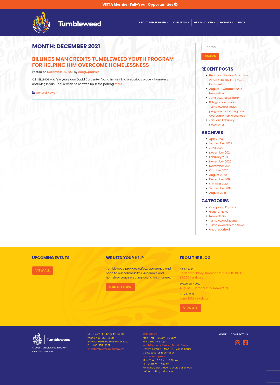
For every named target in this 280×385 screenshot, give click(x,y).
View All (42, 270)
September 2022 (220, 143)
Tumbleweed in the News (227, 225)
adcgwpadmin (88, 72)
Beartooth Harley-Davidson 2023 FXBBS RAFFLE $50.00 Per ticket (228, 79)
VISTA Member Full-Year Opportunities (140, 4)
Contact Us (239, 334)
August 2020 (218, 175)
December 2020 (220, 161)
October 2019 (218, 184)
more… (119, 84)
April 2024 (216, 139)
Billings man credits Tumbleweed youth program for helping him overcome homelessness (103, 62)
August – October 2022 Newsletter (204, 288)
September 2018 (220, 188)
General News (45, 93)
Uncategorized (219, 229)
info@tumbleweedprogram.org (106, 349)
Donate (226, 22)
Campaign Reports (222, 207)
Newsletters (217, 216)
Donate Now (120, 287)
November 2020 (220, 166)
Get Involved (204, 22)
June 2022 (216, 148)
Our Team (180, 22)
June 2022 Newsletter (224, 98)
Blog (242, 22)
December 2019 (220, 179)
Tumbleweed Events (223, 221)
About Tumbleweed (153, 22)
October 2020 (218, 170)
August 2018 (217, 193)
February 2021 (218, 157)
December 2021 (219, 153)
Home (223, 334)
